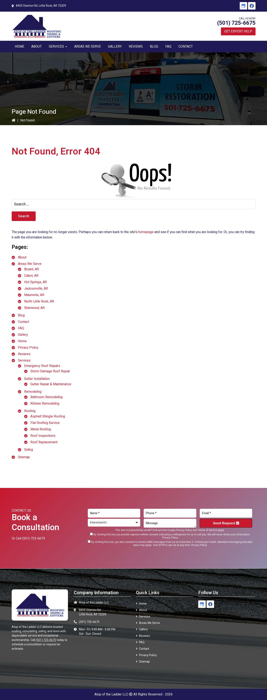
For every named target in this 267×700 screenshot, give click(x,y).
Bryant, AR (31, 269)
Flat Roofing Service (45, 422)
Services (24, 360)
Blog (21, 315)
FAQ (21, 328)
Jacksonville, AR (36, 288)
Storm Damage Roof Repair (50, 371)
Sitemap (24, 457)
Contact (23, 321)
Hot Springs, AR (35, 282)
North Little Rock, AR (39, 301)
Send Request (226, 523)
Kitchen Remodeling (44, 403)
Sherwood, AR (34, 307)
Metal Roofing (40, 429)
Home (22, 341)
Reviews (24, 354)
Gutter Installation (37, 378)
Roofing (29, 411)
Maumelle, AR (34, 295)
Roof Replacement (44, 442)
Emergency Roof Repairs (42, 365)
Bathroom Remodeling (46, 397)
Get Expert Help (238, 31)
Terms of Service (207, 530)
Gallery (23, 334)
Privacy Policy (28, 347)
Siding (28, 449)
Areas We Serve (29, 263)
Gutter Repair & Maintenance (50, 384)
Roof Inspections (42, 435)
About (22, 257)
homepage (146, 232)
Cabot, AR (31, 275)
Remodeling (32, 391)
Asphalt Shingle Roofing (47, 416)
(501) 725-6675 (236, 23)
